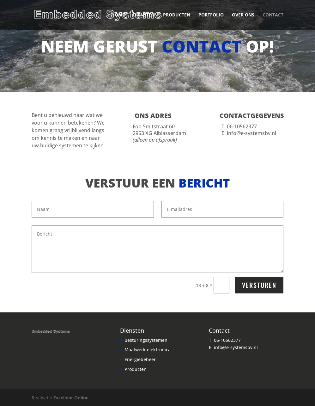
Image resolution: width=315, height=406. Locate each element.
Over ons (243, 15)
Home (118, 15)
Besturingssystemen (145, 340)
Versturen (259, 285)
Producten (176, 15)
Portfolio (211, 15)
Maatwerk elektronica (147, 350)
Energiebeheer (140, 359)
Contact (273, 15)
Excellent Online (70, 398)
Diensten (144, 15)
